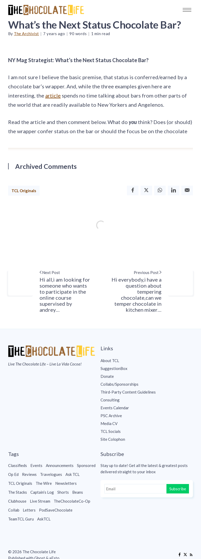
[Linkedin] (173, 190)
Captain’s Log (42, 492)
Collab (13, 510)
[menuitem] (146, 360)
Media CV (109, 423)
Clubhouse (17, 501)
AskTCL (44, 519)
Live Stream (40, 501)
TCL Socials (110, 431)
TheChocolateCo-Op (72, 501)
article (53, 95)
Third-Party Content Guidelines (128, 392)
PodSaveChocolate (55, 510)
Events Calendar (114, 407)
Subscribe (177, 488)
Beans (77, 492)
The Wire (44, 483)
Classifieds (17, 465)
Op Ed (13, 474)
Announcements (60, 465)
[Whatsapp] (160, 190)
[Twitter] (146, 190)
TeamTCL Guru (21, 519)
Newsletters (66, 483)
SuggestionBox (113, 368)
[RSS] (191, 555)
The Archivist (26, 33)
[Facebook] (132, 190)
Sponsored (86, 465)
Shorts (63, 492)
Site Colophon (112, 439)
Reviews (29, 474)
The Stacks (17, 492)
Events (36, 465)
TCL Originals (24, 190)
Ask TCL (72, 474)
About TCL (109, 360)
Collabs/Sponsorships (119, 384)
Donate (107, 376)
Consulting (110, 399)
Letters (29, 510)
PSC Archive (111, 415)
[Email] (187, 190)
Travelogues (51, 474)
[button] (187, 9)
